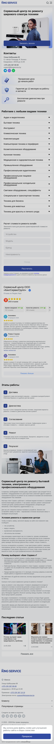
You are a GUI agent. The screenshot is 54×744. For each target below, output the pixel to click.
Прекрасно (27, 736)
